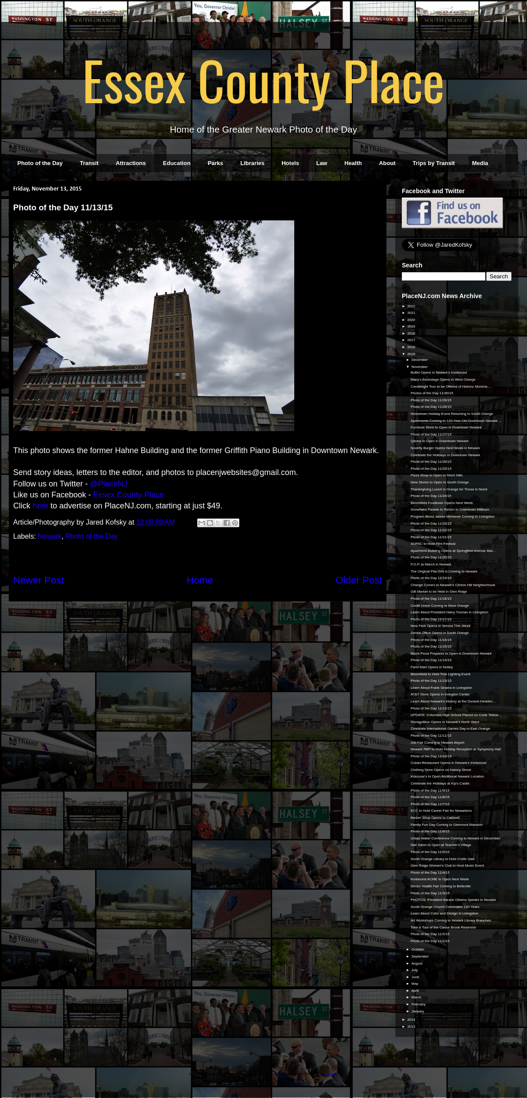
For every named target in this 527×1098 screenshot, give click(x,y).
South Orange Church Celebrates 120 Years (445, 907)
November (420, 367)
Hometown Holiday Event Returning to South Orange (452, 414)
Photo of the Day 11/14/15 (431, 660)
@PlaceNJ (108, 483)
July (415, 970)
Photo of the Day (40, 163)
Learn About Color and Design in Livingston (444, 913)
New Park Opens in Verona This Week (440, 626)
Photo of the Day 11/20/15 (431, 557)
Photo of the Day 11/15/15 (431, 646)
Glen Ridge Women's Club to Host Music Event (447, 866)
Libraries (252, 163)
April (415, 991)
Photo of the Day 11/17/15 (431, 619)
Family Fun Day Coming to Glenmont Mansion (447, 825)
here (40, 505)
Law (321, 163)
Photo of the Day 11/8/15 (430, 797)
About (387, 163)
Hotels (290, 163)
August (417, 963)
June (415, 977)
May (415, 984)
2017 (411, 340)
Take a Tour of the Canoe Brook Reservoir (443, 927)
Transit (89, 163)
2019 (411, 326)
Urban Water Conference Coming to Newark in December (455, 838)
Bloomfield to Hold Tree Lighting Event (440, 674)
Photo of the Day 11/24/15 (431, 496)
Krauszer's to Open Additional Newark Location (447, 776)
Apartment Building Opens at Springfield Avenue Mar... (453, 551)
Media (480, 163)
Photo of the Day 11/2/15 (430, 934)
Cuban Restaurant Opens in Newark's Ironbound (448, 763)
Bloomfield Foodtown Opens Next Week (442, 503)
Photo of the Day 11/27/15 (431, 434)
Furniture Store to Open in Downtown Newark (446, 427)
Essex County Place (263, 79)
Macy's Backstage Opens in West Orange (443, 380)
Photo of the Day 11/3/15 (430, 893)
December (420, 360)
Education (177, 163)
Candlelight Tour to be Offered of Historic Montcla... (450, 387)
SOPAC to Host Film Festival (433, 544)
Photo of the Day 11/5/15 (430, 852)
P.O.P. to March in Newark (431, 564)
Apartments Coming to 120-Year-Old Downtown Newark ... (456, 421)
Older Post (359, 580)
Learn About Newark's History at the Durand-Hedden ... (453, 701)
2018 (411, 333)
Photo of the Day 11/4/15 (430, 873)
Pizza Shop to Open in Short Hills (436, 475)
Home (200, 580)
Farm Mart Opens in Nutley (432, 667)
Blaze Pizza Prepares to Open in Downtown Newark (451, 653)
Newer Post (38, 580)
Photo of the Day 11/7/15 (430, 804)
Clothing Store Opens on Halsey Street (441, 770)
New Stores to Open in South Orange (440, 482)
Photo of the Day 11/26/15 (431, 462)
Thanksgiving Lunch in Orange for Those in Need (449, 489)
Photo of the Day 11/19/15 (431, 578)
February (418, 1004)
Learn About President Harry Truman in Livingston (449, 612)
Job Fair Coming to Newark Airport (437, 743)
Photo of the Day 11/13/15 (431, 681)
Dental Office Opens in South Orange (440, 633)
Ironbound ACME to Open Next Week (440, 879)
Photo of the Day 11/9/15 (430, 790)
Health (353, 163)
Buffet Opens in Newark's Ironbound (439, 372)
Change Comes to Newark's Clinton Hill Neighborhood (453, 585)
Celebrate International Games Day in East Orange (450, 729)
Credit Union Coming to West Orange (440, 606)
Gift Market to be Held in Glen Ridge (439, 592)
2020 (411, 320)
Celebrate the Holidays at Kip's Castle (440, 783)
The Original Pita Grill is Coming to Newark (444, 571)
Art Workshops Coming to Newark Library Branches (451, 920)
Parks (215, 163)
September (420, 956)
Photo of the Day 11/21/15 (431, 537)
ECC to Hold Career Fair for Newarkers (441, 811)
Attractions (131, 163)
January (418, 1011)
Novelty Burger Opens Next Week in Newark (445, 448)
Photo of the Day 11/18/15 (431, 599)
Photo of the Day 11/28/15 (431, 407)
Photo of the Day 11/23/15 (431, 524)
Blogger (331, 1074)
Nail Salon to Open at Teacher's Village (441, 845)
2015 (411, 354)
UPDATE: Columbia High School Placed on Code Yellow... (456, 715)
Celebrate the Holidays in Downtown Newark (445, 455)
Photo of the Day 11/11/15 (431, 736)
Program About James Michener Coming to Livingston (453, 516)
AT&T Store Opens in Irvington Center (440, 694)
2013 (411, 1027)
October (418, 949)
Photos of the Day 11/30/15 (432, 393)
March (416, 997)
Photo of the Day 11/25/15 (431, 469)
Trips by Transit (434, 163)
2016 (411, 347)
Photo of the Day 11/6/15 (430, 831)
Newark (49, 536)
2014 (411, 1020)
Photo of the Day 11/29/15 (431, 400)
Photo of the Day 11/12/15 (431, 708)
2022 (411, 306)
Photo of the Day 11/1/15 (430, 941)
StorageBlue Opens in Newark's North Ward (445, 722)
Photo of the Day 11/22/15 (431, 530)
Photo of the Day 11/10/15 (431, 756)
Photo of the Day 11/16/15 (431, 640)
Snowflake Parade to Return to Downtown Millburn (450, 509)
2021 (411, 313)
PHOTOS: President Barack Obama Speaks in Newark (453, 900)
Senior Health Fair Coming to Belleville (441, 886)
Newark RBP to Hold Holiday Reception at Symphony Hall (456, 749)
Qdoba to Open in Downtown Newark (440, 441)
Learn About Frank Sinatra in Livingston (441, 688)
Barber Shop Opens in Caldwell (435, 818)
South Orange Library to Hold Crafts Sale (443, 859)
